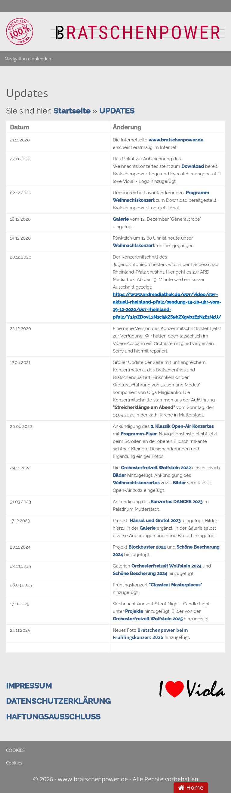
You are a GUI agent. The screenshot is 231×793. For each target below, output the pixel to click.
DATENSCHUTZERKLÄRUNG (58, 701)
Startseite (72, 110)
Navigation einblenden (28, 59)
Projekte (134, 611)
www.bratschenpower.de (176, 140)
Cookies (14, 763)
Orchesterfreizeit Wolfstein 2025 (148, 619)
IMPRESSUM (29, 685)
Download (192, 166)
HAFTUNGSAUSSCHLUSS (53, 716)
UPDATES (116, 110)
